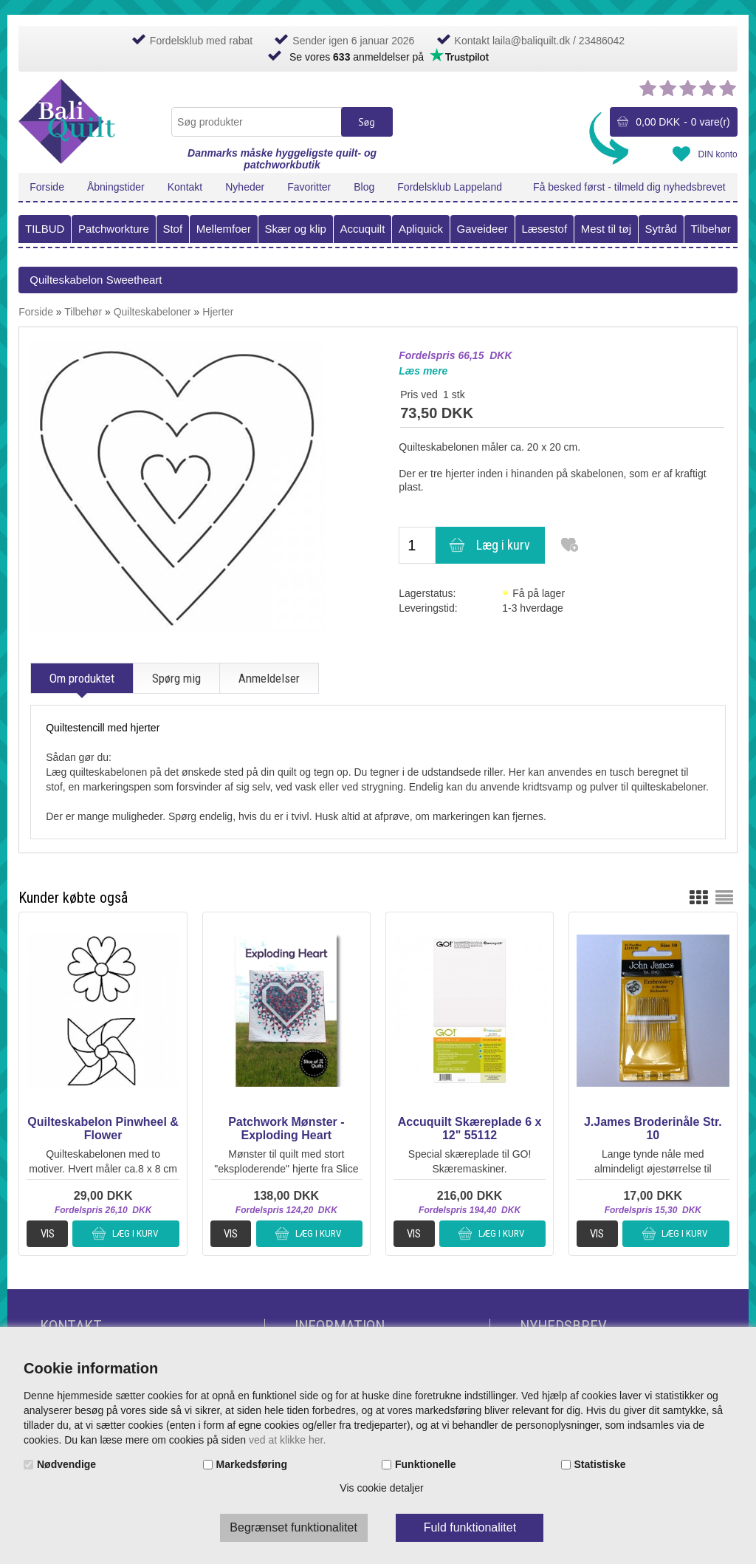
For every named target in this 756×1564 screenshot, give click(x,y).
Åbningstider (116, 187)
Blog (364, 187)
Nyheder (244, 187)
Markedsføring (251, 1464)
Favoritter (309, 187)
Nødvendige (66, 1464)
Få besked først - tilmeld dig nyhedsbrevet (629, 187)
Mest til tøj (606, 228)
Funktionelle (425, 1464)
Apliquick (421, 228)
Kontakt (185, 187)
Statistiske (600, 1464)
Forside (47, 187)
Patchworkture (113, 228)
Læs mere (423, 371)
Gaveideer (482, 228)
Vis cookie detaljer (381, 1488)
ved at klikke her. (287, 1440)
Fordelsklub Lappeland (449, 187)
